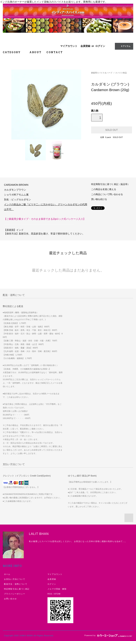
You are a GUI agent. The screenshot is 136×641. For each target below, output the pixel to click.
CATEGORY (14, 52)
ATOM (57, 594)
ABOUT (36, 52)
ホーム (7, 574)
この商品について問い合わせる (107, 194)
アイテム (123, 46)
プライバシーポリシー (14, 594)
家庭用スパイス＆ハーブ (101, 73)
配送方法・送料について (15, 584)
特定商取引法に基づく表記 (16, 589)
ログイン (100, 46)
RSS (49, 594)
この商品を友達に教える (103, 189)
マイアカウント (68, 46)
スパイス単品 (121, 73)
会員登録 (85, 46)
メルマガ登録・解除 (57, 589)
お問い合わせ (10, 599)
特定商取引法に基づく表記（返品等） (110, 184)
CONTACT (54, 52)
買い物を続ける (99, 199)
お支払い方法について (14, 579)
